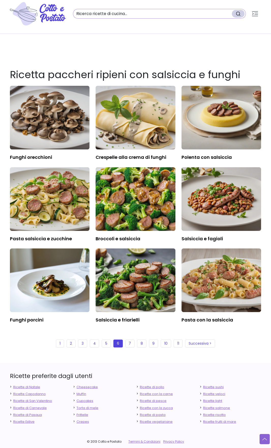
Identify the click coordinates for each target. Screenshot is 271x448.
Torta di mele (87, 408)
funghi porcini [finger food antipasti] (26, 320)
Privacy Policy (173, 441)
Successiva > (200, 343)
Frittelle (82, 415)
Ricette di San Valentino (32, 401)
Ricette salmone (216, 408)
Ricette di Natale (26, 387)
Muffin (81, 394)
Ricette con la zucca (156, 408)
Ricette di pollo (152, 387)
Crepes (83, 421)
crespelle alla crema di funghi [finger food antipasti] (131, 157)
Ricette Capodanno (29, 394)
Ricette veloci (214, 394)
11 (178, 343)
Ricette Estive (24, 421)
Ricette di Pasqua (27, 415)
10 (166, 343)
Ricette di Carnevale (30, 408)
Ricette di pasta (152, 415)
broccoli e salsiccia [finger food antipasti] (118, 238)
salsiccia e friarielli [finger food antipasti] (118, 320)
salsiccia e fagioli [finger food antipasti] (202, 238)
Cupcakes (85, 401)
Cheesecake (87, 387)
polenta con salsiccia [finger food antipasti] (207, 157)
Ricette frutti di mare (219, 421)
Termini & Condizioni (144, 441)
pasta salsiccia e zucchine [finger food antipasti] (41, 238)
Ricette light (212, 401)
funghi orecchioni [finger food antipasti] (31, 157)
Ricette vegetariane (156, 421)
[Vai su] (265, 439)
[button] (255, 14)
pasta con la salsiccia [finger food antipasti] (207, 320)
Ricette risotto (214, 415)
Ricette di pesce (153, 401)
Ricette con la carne (156, 394)
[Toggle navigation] (255, 14)
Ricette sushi (213, 387)
